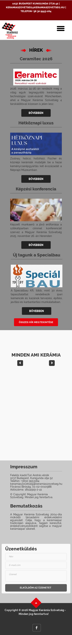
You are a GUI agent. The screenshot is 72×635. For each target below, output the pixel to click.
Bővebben (36, 112)
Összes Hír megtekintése (36, 322)
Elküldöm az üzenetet (35, 587)
